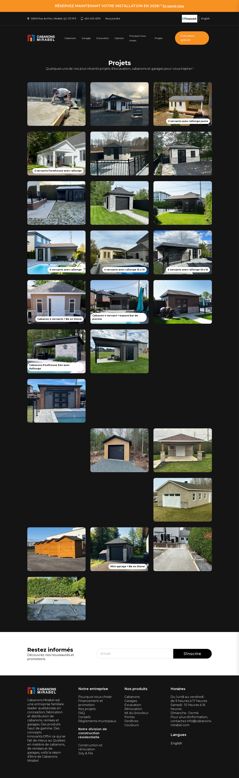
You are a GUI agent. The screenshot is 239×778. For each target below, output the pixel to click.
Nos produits (135, 689)
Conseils (84, 717)
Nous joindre (112, 18)
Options (119, 38)
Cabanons (70, 38)
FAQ (81, 713)
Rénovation (133, 709)
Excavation (103, 38)
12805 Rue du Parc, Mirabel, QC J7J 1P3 (53, 18)
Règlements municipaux (97, 721)
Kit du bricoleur (136, 713)
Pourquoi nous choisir (95, 697)
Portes (129, 717)
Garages (86, 38)
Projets (158, 38)
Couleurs (131, 725)
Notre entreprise (93, 689)
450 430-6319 (92, 18)
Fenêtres (131, 721)
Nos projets (87, 709)
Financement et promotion (90, 703)
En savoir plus (173, 6)
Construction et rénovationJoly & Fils (90, 749)
